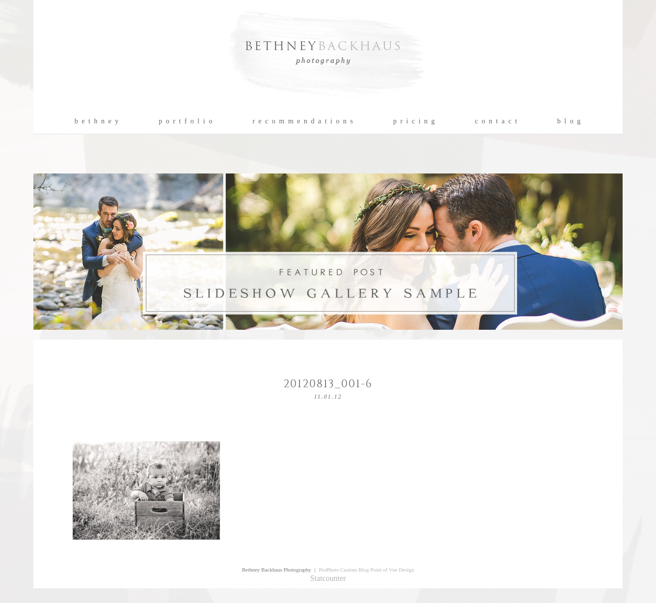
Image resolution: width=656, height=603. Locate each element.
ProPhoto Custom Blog (344, 570)
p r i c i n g (414, 121)
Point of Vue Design (392, 570)
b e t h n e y (97, 121)
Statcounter (328, 578)
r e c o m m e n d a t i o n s (303, 121)
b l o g (569, 121)
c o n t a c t (496, 121)
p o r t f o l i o (186, 121)
